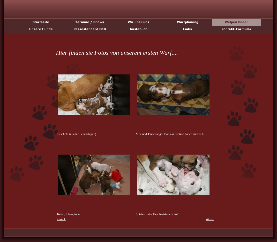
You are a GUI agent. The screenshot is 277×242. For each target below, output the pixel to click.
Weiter (210, 219)
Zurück (61, 219)
